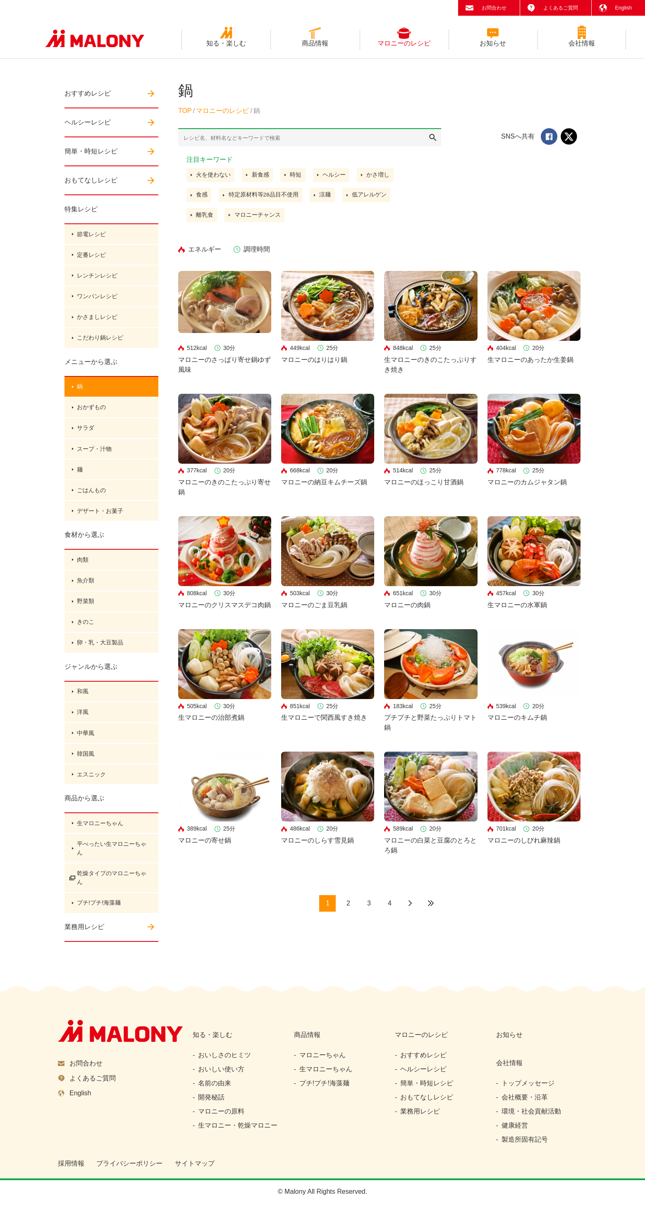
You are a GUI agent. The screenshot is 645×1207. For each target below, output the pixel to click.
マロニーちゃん (322, 1058)
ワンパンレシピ (97, 300)
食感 (202, 198)
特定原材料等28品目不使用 (264, 198)
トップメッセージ (528, 1086)
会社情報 (582, 46)
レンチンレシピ (97, 279)
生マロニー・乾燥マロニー (237, 1129)
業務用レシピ (84, 939)
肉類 (82, 567)
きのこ (85, 630)
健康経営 (515, 1129)
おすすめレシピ (87, 96)
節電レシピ (91, 237)
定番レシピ (91, 258)
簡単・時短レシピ (90, 154)
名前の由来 (214, 1086)
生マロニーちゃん (100, 834)
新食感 (261, 178)
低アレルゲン (371, 198)
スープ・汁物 (94, 455)
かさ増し (380, 178)
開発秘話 (211, 1100)
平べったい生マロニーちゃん (109, 860)
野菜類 (85, 609)
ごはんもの (91, 497)
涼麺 (326, 198)
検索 (433, 140)
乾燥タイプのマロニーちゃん (109, 890)
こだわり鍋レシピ (100, 342)
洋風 (82, 722)
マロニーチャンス (258, 218)
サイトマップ (195, 1167)
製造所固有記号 (525, 1143)
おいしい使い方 (221, 1072)
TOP (185, 113)
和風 (82, 701)
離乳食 (205, 218)
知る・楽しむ (226, 46)
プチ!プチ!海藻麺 (99, 915)
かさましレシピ (97, 321)
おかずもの (91, 413)
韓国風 (85, 764)
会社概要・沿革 (525, 1100)
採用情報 (71, 1167)
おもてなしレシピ (90, 183)
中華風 (85, 743)
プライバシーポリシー (129, 1167)
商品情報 (315, 46)
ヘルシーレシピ (87, 125)
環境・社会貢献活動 (531, 1114)
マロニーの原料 (221, 1114)
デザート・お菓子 (100, 518)
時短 (297, 178)
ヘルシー (335, 178)
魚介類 (85, 588)
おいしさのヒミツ (224, 1058)
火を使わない (213, 178)
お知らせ (493, 46)
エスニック (91, 785)
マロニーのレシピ (403, 46)
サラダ (85, 434)
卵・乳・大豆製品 (100, 652)
